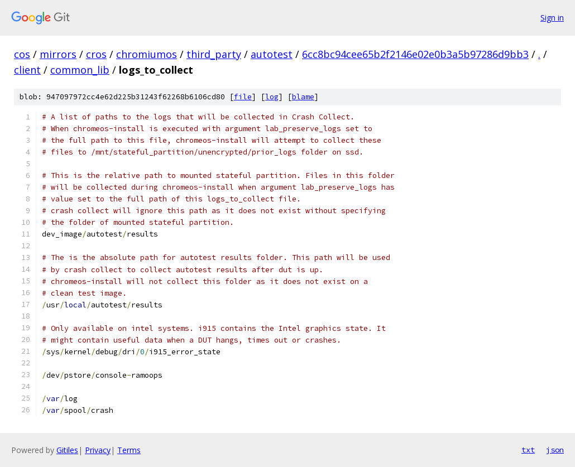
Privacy (98, 450)
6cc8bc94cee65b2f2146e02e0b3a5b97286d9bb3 (415, 54)
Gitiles (67, 450)
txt (528, 450)
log (272, 97)
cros (96, 54)
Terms (129, 450)
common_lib (79, 69)
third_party (213, 54)
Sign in (552, 17)
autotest (272, 54)
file (243, 97)
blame (303, 97)
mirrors (58, 54)
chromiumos (146, 54)
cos (22, 54)
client (27, 69)
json (555, 450)
